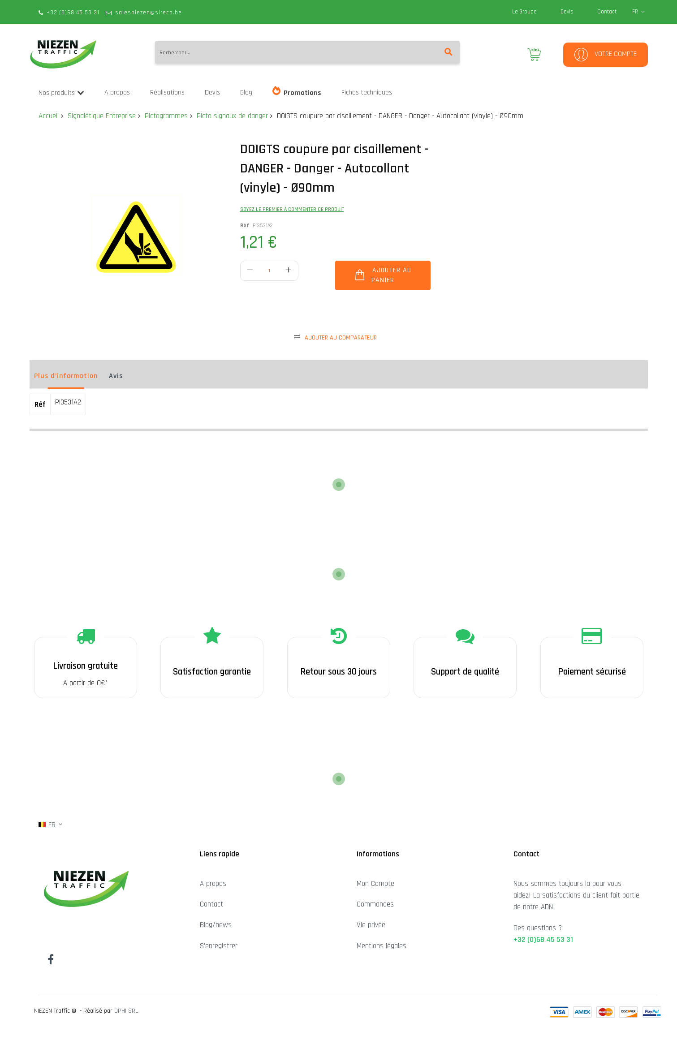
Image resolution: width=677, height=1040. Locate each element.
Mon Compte (375, 884)
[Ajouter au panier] (383, 275)
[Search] (448, 52)
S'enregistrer (218, 946)
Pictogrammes (166, 116)
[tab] (66, 378)
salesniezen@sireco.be (148, 12)
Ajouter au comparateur (341, 338)
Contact (607, 11)
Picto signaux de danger (232, 116)
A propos (213, 884)
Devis (567, 11)
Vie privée (371, 925)
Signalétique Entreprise (102, 116)
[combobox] (307, 52)
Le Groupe (524, 11)
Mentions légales (381, 946)
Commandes (375, 904)
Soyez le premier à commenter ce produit (292, 209)
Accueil (49, 116)
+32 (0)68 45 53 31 (73, 12)
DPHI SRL (126, 1011)
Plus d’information (66, 376)
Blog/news (216, 925)
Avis (116, 376)
